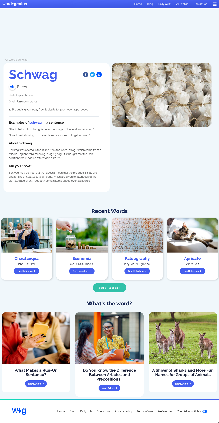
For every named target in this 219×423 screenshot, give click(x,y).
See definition (26, 271)
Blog (150, 4)
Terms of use (145, 411)
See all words (109, 287)
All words (182, 4)
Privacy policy (123, 411)
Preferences (165, 411)
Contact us (200, 4)
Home (138, 4)
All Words (11, 59)
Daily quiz (164, 4)
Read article (36, 384)
